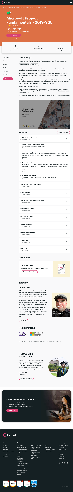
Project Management (13, 7)
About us (5, 445)
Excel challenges (62, 449)
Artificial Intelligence (21, 447)
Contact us (61, 454)
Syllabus (5, 64)
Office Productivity (21, 468)
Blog (46, 445)
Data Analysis (20, 452)
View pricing (13, 35)
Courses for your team (36, 445)
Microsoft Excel (20, 465)
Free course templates (50, 449)
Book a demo (62, 456)
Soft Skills (19, 474)
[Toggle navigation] (71, 2)
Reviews (5, 452)
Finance (19, 456)
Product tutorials (48, 451)
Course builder (34, 455)
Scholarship (61, 447)
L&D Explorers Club (63, 445)
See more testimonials (26, 378)
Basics (54, 89)
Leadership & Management (20, 459)
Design (18, 454)
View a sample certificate (29, 271)
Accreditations (6, 75)
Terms (4, 454)
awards (12, 451)
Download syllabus (63, 132)
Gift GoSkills (5, 456)
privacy (8, 454)
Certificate (5, 68)
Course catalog (20, 445)
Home (4, 7)
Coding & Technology (22, 451)
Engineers (59, 89)
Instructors (5, 449)
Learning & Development (22, 463)
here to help (50, 95)
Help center (61, 458)
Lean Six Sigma (20, 461)
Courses (22, 7)
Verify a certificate (63, 460)
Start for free (12, 410)
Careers (5, 447)
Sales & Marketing (21, 472)
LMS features (34, 450)
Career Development (22, 449)
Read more (23, 320)
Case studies (48, 447)
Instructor (5, 71)
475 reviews (19, 26)
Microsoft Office (20, 467)
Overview (5, 61)
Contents (6, 57)
